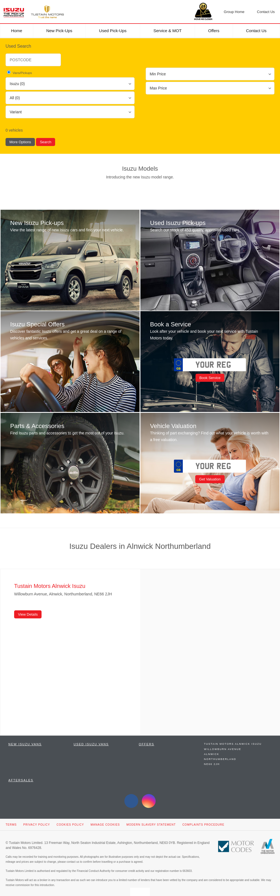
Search (45, 142)
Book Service (209, 376)
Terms (11, 820)
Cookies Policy (70, 820)
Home (16, 30)
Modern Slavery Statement (151, 820)
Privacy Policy (36, 820)
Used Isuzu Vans (91, 740)
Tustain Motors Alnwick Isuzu (233, 739)
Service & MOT (167, 30)
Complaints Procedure (203, 820)
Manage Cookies (105, 820)
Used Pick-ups (113, 30)
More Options (20, 142)
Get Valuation (209, 476)
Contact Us (256, 30)
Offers (214, 30)
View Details (28, 610)
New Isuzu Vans (25, 740)
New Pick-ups (59, 30)
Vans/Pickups (19, 72)
